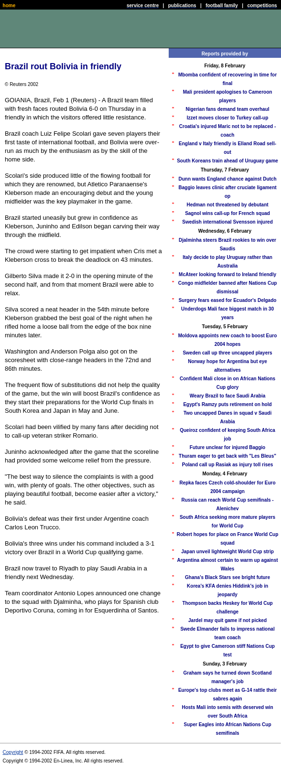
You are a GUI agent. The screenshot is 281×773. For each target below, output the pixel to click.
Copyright (13, 752)
